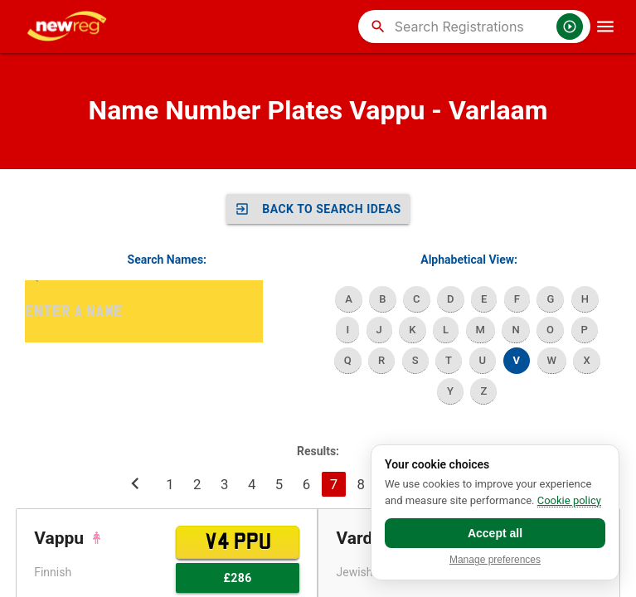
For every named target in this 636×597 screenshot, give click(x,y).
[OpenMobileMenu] (605, 26)
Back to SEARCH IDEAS (318, 209)
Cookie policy (569, 500)
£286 (237, 578)
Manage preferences (495, 560)
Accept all (495, 533)
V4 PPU (238, 542)
